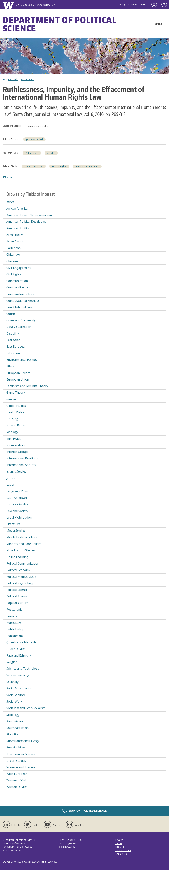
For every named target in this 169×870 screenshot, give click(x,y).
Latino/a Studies (17, 504)
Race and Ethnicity (18, 655)
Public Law (13, 623)
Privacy (119, 839)
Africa (10, 202)
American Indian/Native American (29, 215)
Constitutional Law (19, 307)
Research (13, 79)
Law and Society (17, 511)
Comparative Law (34, 166)
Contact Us (121, 853)
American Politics (17, 228)
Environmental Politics (21, 360)
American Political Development (27, 222)
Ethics (10, 366)
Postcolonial (14, 610)
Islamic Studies (16, 472)
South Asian (14, 721)
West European (16, 774)
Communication (17, 281)
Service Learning (17, 675)
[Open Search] (164, 4)
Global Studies (16, 406)
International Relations (87, 166)
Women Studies (17, 787)
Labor (10, 485)
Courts (11, 314)
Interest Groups (17, 452)
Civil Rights (13, 274)
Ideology (12, 432)
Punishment (14, 636)
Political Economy (18, 570)
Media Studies (15, 531)
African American (17, 209)
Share (8, 177)
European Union (17, 379)
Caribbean (13, 248)
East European (16, 347)
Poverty (11, 616)
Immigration (14, 439)
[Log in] (154, 4)
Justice (10, 478)
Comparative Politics (20, 294)
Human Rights (59, 166)
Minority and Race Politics (23, 544)
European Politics (18, 373)
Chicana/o (13, 254)
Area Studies (14, 235)
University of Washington (23, 861)
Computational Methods (23, 301)
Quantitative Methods (21, 642)
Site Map (119, 846)
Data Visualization (18, 327)
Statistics (12, 734)
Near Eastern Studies (20, 550)
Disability (12, 333)
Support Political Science (84, 810)
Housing (12, 419)
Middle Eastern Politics (21, 537)
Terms (118, 843)
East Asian (13, 340)
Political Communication (22, 563)
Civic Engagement (18, 268)
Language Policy (17, 491)
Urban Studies (16, 761)
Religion (11, 662)
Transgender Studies (20, 754)
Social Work (14, 701)
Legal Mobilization (19, 517)
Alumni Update (123, 850)
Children (12, 261)
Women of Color (17, 780)
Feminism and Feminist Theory (27, 386)
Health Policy (15, 412)
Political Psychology (19, 583)
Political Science (17, 590)
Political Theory (17, 596)
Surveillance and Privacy (22, 741)
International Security (21, 465)
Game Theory (15, 392)
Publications (27, 79)
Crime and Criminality (20, 320)
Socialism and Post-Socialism (25, 708)
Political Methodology (21, 577)
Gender (11, 399)
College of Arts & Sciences (132, 4)
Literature (13, 524)
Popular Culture (17, 603)
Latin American (16, 498)
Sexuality (12, 682)
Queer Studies (16, 649)
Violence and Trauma (20, 767)
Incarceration (15, 445)
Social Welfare (16, 695)
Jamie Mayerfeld (34, 139)
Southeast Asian (17, 728)
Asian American (16, 241)
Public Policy (14, 629)
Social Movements (18, 688)
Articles (51, 153)
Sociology (12, 715)
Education (13, 353)
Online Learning (17, 557)
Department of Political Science (59, 24)
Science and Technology (22, 669)
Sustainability (15, 747)
